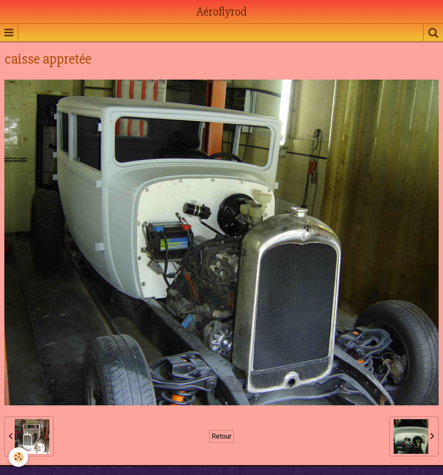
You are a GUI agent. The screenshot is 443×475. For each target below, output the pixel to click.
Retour (221, 436)
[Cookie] (18, 457)
